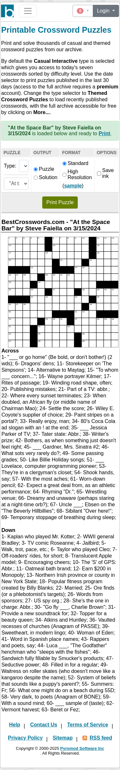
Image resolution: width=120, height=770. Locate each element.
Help (14, 724)
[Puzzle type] (24, 166)
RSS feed (101, 738)
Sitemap (63, 738)
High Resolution (77, 174)
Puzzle (44, 169)
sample (73, 185)
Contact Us (43, 724)
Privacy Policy (25, 738)
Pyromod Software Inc (82, 748)
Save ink (105, 173)
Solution (45, 177)
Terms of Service (87, 724)
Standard (75, 163)
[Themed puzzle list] (16, 184)
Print (104, 133)
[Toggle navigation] (28, 10)
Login (104, 10)
